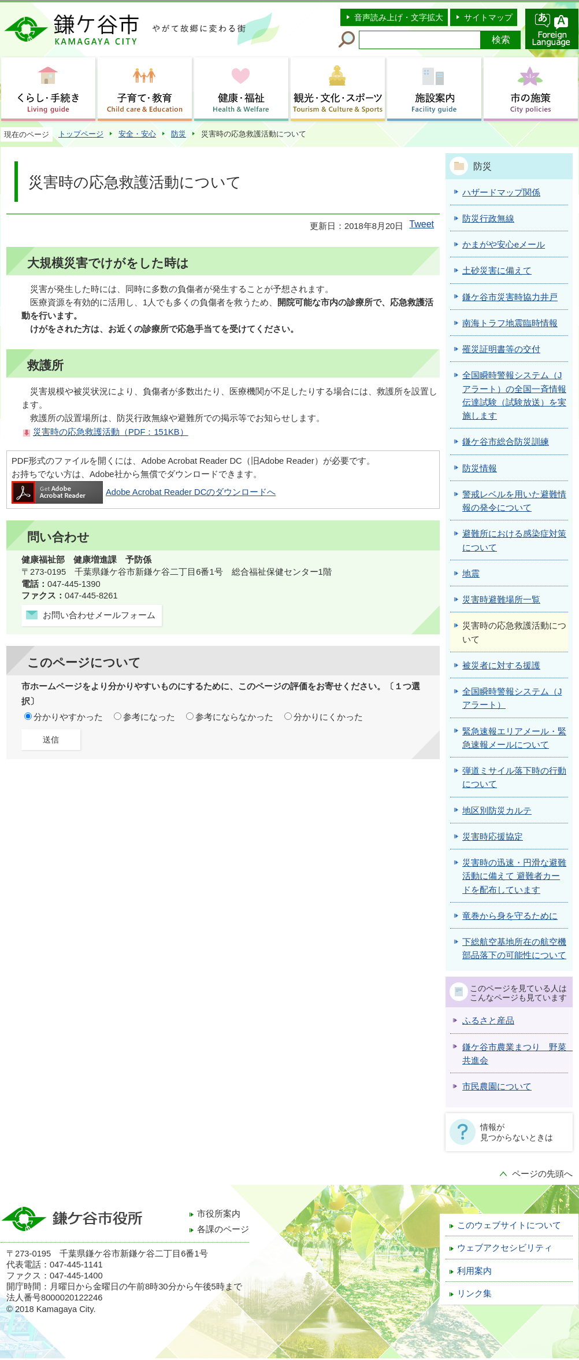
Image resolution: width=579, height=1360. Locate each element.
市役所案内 (218, 1213)
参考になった (149, 717)
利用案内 (474, 1271)
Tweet (421, 224)
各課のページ (223, 1229)
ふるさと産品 (488, 1020)
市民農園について (497, 1086)
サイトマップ (488, 17)
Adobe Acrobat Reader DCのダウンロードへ (144, 492)
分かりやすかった (68, 717)
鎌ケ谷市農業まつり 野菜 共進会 (515, 1054)
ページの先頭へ (542, 1173)
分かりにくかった (328, 717)
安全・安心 (137, 134)
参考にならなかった (234, 717)
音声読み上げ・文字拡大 (398, 17)
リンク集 (474, 1293)
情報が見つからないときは (516, 1132)
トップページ (80, 134)
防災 (178, 134)
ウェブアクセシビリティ (504, 1247)
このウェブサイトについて (509, 1225)
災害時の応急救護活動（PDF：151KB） (110, 432)
